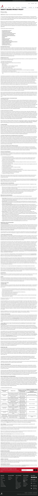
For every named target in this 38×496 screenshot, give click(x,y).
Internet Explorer (21, 121)
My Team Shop (2, 478)
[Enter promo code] (36, 7)
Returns (24, 481)
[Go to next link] (32, 0)
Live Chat (34, 483)
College (13, 7)
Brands (16, 478)
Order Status (25, 478)
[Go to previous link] (5, 0)
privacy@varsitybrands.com (9, 335)
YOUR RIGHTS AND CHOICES (6, 38)
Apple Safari (34, 121)
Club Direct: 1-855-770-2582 (35, 488)
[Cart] (37, 7)
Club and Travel (10, 478)
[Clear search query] (34, 7)
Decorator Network (18, 486)
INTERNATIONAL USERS (5, 39)
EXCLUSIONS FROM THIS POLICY (6, 30)
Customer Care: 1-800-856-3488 (34, 486)
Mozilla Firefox (30, 121)
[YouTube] (36, 477)
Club (5, 7)
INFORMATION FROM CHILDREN (6, 42)
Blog (16, 479)
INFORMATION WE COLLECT (6, 31)
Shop (29, 7)
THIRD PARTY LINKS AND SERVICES (7, 40)
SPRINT (2, 479)
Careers (17, 481)
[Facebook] (31, 477)
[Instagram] (34, 477)
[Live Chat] (31, 483)
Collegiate (9, 479)
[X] (33, 477)
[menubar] (32, 3)
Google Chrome (26, 121)
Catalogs (2, 481)
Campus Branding (3, 485)
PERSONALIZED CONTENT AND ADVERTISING (8, 35)
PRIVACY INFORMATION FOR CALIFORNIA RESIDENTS (9, 41)
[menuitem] (29, 3)
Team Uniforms (18, 7)
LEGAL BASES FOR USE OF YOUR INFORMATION (9, 33)
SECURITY (3, 37)
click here (29, 422)
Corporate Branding (3, 486)
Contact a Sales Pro (18, 485)
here (7, 14)
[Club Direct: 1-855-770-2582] (31, 488)
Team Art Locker (3, 480)
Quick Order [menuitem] (32, 3)
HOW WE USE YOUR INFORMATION (7, 32)
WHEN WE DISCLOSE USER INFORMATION (8, 34)
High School (9, 7)
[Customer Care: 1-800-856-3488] (31, 486)
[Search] (32, 7)
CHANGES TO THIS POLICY (6, 43)
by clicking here (35, 334)
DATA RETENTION (4, 36)
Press (16, 480)
